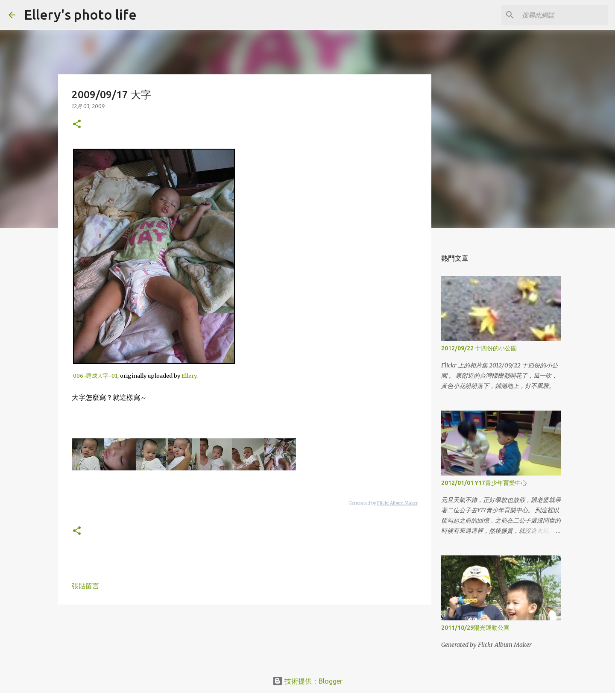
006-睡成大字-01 (95, 375)
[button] (77, 124)
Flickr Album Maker (397, 503)
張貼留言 (85, 586)
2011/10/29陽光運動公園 (475, 627)
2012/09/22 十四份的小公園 (479, 348)
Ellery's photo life (80, 14)
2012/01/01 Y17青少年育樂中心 (484, 482)
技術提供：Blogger (307, 681)
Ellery (189, 375)
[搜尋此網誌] (563, 15)
